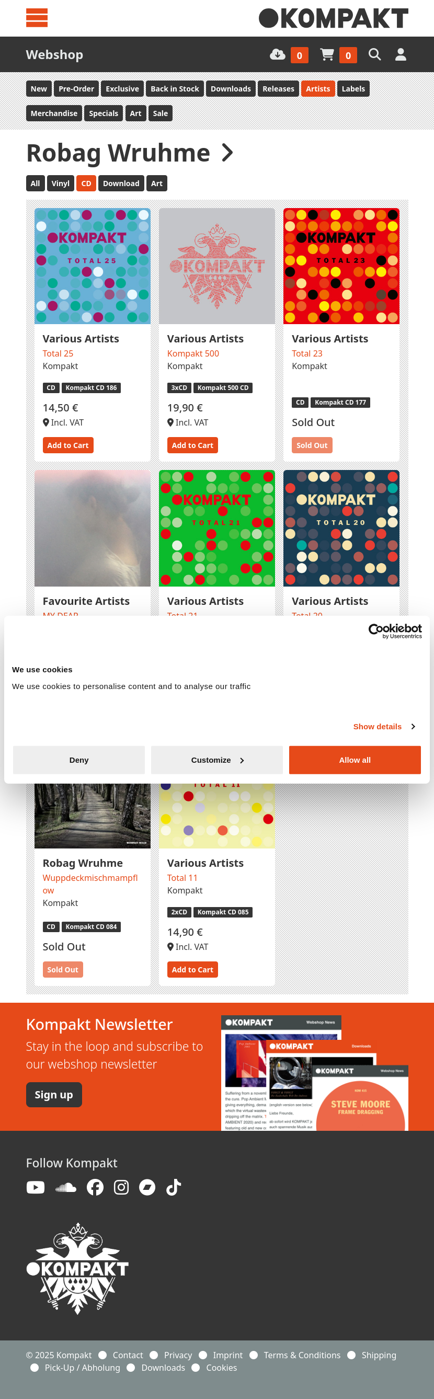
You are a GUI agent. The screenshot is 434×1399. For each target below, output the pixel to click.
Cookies (222, 1367)
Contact (128, 1355)
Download (121, 183)
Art (136, 113)
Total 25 (58, 353)
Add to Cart (68, 445)
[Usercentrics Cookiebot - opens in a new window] (376, 631)
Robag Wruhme (83, 863)
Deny (79, 759)
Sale (160, 113)
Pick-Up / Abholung (82, 1367)
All (35, 183)
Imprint (228, 1355)
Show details (377, 726)
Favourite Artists (86, 601)
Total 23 (307, 353)
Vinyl (61, 183)
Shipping (379, 1355)
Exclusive (122, 89)
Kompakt (60, 366)
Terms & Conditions (302, 1355)
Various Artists (81, 338)
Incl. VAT (63, 422)
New (39, 89)
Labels (354, 89)
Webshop (55, 54)
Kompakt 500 (193, 353)
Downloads (231, 89)
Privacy (178, 1355)
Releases (278, 89)
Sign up (54, 1094)
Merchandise (54, 113)
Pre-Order (76, 89)
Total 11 (182, 878)
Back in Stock (175, 89)
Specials (103, 113)
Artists (318, 89)
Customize (217, 759)
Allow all (355, 759)
